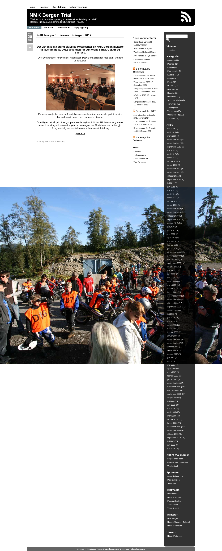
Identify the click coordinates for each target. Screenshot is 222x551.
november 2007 (174, 343)
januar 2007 (172, 379)
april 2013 (171, 132)
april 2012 (171, 154)
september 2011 (174, 179)
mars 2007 (171, 372)
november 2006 (174, 387)
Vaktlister (49, 27)
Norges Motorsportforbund (178, 522)
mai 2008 (171, 321)
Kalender (44, 7)
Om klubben (59, 7)
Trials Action (172, 505)
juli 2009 (170, 270)
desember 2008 (174, 296)
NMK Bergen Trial (50, 15)
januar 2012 (172, 165)
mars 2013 (171, 136)
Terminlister (64, 27)
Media (170, 82)
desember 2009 (174, 252)
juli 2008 (170, 314)
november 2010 (174, 212)
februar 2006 (172, 419)
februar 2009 (172, 289)
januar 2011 (172, 205)
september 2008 (174, 307)
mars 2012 (171, 158)
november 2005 (174, 430)
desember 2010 (174, 209)
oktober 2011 (172, 176)
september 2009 (174, 263)
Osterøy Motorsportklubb (177, 462)
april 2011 (171, 194)
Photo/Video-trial (174, 501)
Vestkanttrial (172, 466)
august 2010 (172, 223)
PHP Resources (122, 549)
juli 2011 (170, 183)
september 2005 (174, 438)
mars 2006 (171, 416)
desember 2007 (174, 339)
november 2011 (174, 172)
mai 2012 (171, 150)
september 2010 (174, 219)
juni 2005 (171, 445)
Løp (169, 78)
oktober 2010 (172, 216)
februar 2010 (172, 245)
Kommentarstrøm (141, 159)
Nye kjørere (152, 56)
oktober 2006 (172, 390)
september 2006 (174, 394)
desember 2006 (174, 383)
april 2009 (171, 281)
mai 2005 (171, 448)
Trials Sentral (172, 508)
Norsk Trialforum (174, 497)
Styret (149, 48)
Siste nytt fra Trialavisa (141, 70)
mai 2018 (171, 129)
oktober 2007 (172, 347)
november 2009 (174, 256)
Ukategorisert (173, 115)
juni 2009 (171, 274)
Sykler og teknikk (174, 100)
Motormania (172, 494)
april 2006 (171, 412)
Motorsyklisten (173, 480)
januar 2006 (172, 423)
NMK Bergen (172, 89)
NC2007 (170, 86)
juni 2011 (171, 187)
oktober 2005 (172, 434)
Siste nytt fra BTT (146, 111)
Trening (170, 107)
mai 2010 (171, 234)
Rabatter (171, 93)
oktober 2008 (172, 303)
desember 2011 (174, 169)
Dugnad (170, 64)
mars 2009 (171, 285)
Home (32, 7)
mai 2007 (171, 365)
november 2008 (174, 299)
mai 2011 (171, 190)
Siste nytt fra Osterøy (141, 139)
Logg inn (137, 151)
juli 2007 (170, 358)
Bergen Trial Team (175, 459)
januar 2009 (172, 292)
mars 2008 (171, 329)
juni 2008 (171, 318)
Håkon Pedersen (174, 536)
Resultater (171, 97)
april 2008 (171, 325)
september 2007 (174, 350)
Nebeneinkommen (137, 549)
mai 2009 (171, 278)
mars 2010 (171, 241)
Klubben (60, 141)
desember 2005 (174, 427)
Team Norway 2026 (142, 82)
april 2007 (171, 369)
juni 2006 (171, 405)
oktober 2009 (172, 259)
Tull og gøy (172, 111)
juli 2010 (170, 227)
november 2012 (174, 143)
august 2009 (172, 267)
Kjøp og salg (81, 27)
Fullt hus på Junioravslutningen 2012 (63, 35)
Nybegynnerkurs (78, 7)
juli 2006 (170, 401)
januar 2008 (172, 336)
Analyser (171, 60)
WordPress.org (140, 162)
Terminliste (172, 104)
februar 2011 (172, 201)
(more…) (80, 133)
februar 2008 (172, 332)
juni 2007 (171, 361)
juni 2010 (171, 230)
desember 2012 (174, 139)
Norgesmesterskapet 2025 (145, 102)
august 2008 (172, 310)
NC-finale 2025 (140, 95)
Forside (170, 67)
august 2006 (172, 398)
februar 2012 (172, 161)
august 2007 (172, 354)
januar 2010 (172, 249)
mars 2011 (171, 198)
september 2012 (174, 147)
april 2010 (171, 238)
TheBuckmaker (109, 549)
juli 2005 (170, 441)
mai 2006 (171, 408)
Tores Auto (171, 483)
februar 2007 (172, 376)
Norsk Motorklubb (174, 526)
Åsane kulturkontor (175, 476)
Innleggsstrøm (140, 155)
